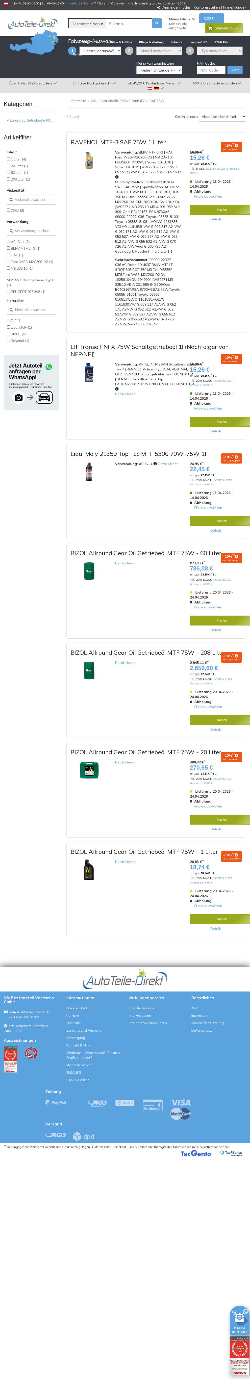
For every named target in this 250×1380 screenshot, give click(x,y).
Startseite (78, 125)
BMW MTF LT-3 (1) (25, 272)
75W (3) (17, 234)
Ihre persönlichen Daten (148, 1047)
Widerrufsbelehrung (207, 1047)
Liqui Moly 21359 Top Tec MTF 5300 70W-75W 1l (138, 477)
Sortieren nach (186, 140)
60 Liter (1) (19, 196)
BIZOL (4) (18, 358)
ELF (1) (16, 344)
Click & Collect (77, 1104)
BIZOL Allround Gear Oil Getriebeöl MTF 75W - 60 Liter (146, 577)
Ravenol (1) (20, 364)
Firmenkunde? (234, 7)
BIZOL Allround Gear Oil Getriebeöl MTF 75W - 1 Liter (144, 875)
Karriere (72, 1039)
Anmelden (171, 7)
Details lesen (125, 418)
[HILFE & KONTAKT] (240, 1320)
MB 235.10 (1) (22, 292)
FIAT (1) (17, 279)
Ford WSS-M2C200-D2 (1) (32, 285)
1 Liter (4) (18, 183)
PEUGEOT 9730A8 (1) (28, 315)
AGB (195, 1032)
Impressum (199, 1039)
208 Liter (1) (20, 203)
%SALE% (74, 1096)
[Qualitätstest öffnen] (240, 1355)
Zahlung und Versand (83, 1054)
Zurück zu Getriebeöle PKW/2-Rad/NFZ (40, 144)
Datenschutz (201, 1054)
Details (216, 243)
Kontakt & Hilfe (77, 3)
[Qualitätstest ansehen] (10, 1083)
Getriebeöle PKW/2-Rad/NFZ (123, 125)
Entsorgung (75, 1062)
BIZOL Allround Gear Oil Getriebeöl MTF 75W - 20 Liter (146, 776)
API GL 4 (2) (20, 265)
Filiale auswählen (208, 220)
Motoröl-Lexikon (79, 1089)
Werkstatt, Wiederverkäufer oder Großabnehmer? (93, 1079)
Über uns (73, 1047)
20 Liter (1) (19, 189)
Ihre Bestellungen (142, 1032)
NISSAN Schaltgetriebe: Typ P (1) (30, 306)
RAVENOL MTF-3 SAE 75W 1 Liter (118, 166)
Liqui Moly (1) (21, 351)
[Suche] (129, 23)
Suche (235, 94)
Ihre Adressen (140, 1039)
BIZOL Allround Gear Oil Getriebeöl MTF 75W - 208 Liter (148, 676)
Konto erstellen (207, 7)
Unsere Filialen (78, 1032)
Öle (93, 125)
